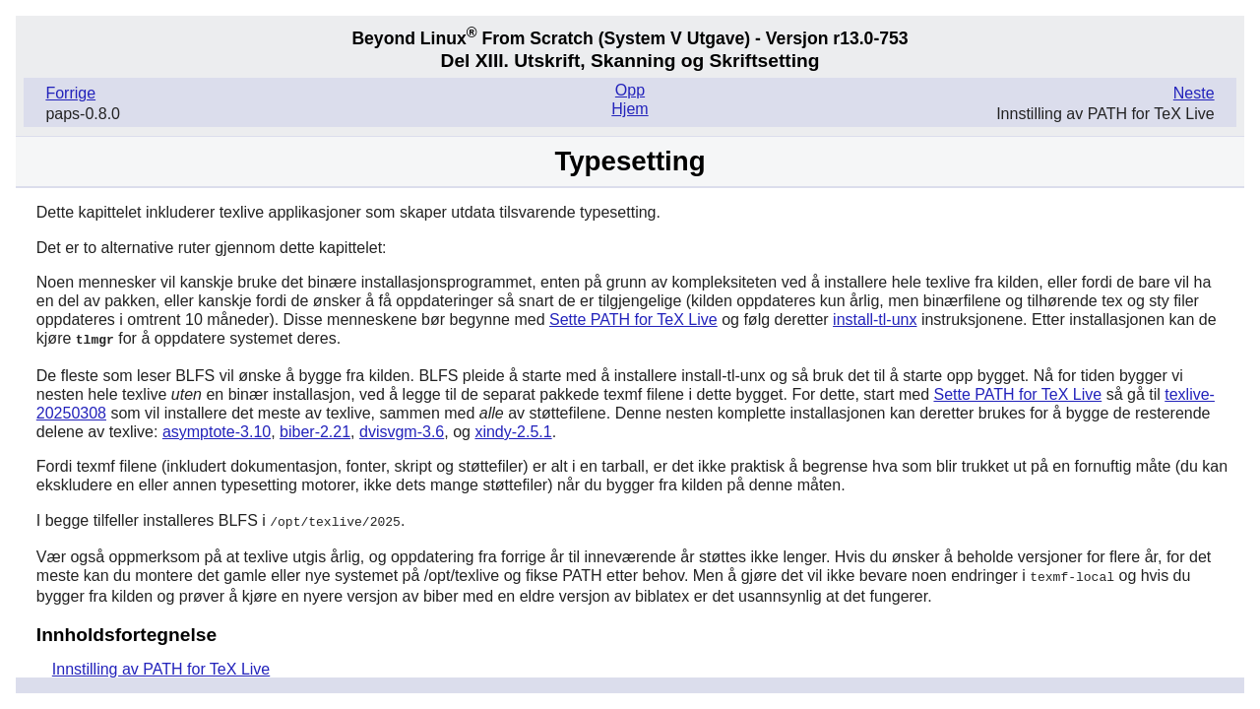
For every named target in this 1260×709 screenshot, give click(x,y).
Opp (630, 90)
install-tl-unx (874, 319)
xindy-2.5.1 (512, 430)
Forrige (70, 93)
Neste (1194, 93)
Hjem (629, 108)
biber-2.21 (315, 430)
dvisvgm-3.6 (401, 430)
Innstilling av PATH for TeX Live (161, 666)
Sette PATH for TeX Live (633, 319)
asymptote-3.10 (216, 430)
